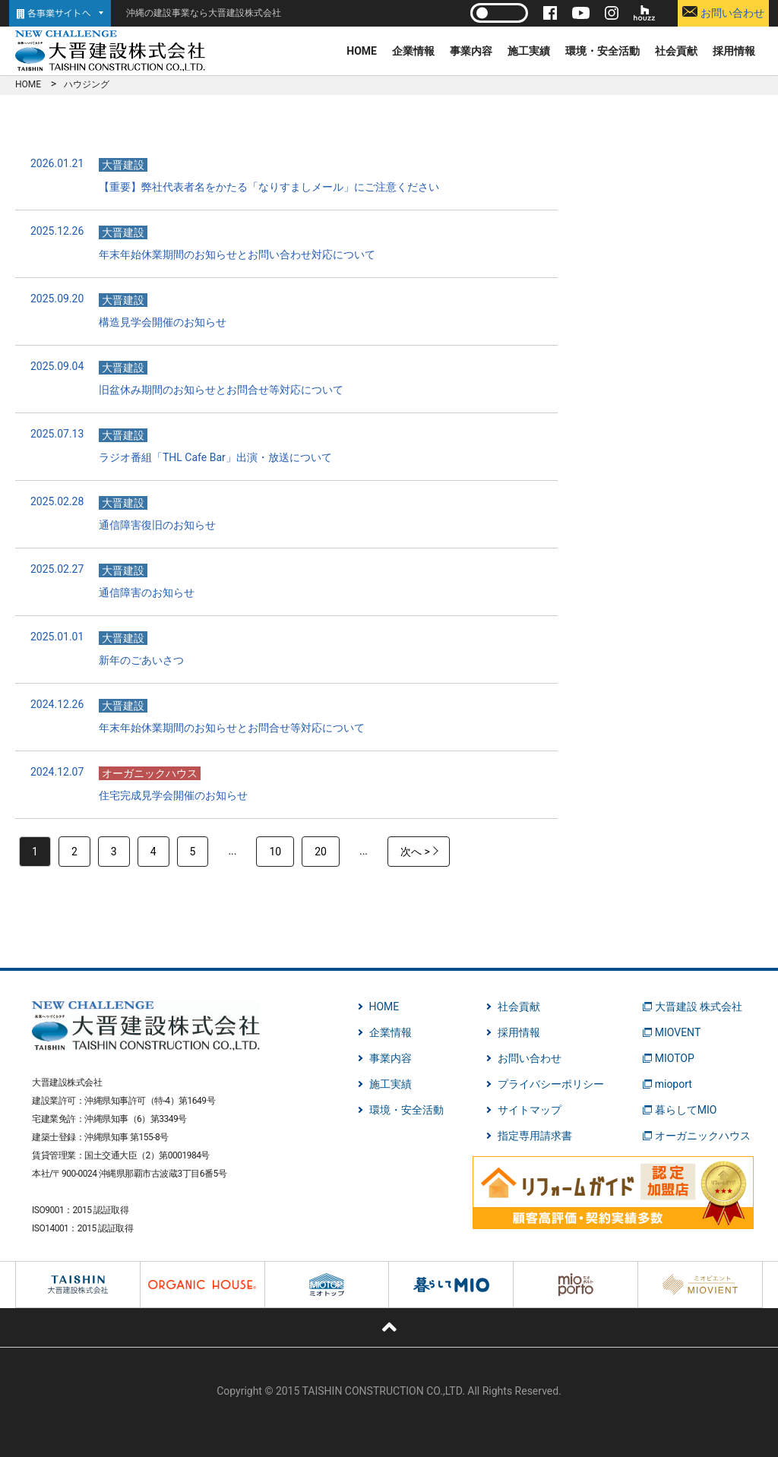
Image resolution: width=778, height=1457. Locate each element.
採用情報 (734, 51)
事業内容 (471, 51)
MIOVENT (678, 1032)
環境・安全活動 (602, 51)
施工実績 (529, 51)
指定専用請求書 (535, 1136)
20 (321, 851)
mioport (673, 1084)
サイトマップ (529, 1110)
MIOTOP (674, 1058)
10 (275, 851)
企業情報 (413, 51)
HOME (361, 51)
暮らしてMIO (686, 1110)
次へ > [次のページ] (415, 851)
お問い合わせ (723, 12)
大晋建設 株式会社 (698, 1006)
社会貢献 (676, 51)
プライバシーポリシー (551, 1084)
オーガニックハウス (703, 1136)
